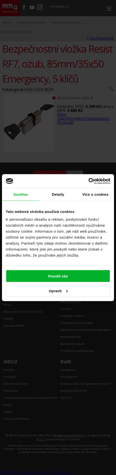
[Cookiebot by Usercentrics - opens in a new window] (88, 181)
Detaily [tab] (58, 194)
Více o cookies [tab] (95, 194)
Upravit (58, 290)
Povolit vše (58, 276)
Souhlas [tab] (20, 194)
